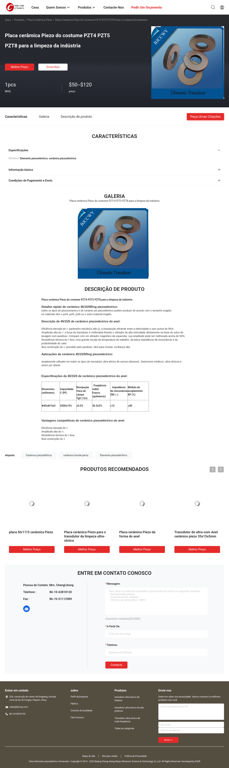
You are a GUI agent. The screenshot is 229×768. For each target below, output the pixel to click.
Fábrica (74, 703)
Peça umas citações (205, 116)
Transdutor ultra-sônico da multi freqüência (127, 720)
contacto (116, 665)
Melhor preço (19, 67)
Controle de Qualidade (81, 710)
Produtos (19, 19)
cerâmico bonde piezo (75, 455)
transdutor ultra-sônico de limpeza (127, 699)
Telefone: (112, 645)
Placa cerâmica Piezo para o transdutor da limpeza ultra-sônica (85, 536)
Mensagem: (113, 583)
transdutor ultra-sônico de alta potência (129, 709)
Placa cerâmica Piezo (39, 19)
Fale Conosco (77, 717)
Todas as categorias (124, 728)
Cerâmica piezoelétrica (39, 455)
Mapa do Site (88, 756)
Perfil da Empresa (79, 696)
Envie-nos (53, 67)
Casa (8, 19)
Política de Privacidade (136, 756)
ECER (197, 761)
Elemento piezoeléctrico (113, 455)
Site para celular (110, 756)
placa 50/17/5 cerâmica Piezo (31, 532)
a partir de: (113, 626)
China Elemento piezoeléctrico (43, 761)
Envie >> (168, 740)
